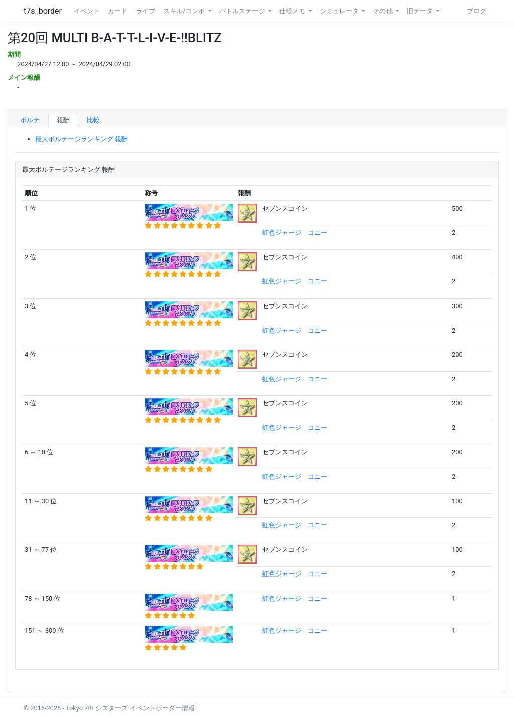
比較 (93, 120)
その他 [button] (383, 11)
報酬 (63, 120)
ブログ (476, 11)
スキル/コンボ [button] (184, 11)
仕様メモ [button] (293, 11)
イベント (87, 11)
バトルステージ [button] (243, 11)
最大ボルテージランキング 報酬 (81, 139)
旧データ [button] (420, 11)
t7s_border (43, 11)
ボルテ (30, 120)
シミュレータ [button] (340, 11)
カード (117, 11)
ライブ (145, 11)
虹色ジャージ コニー (294, 232)
